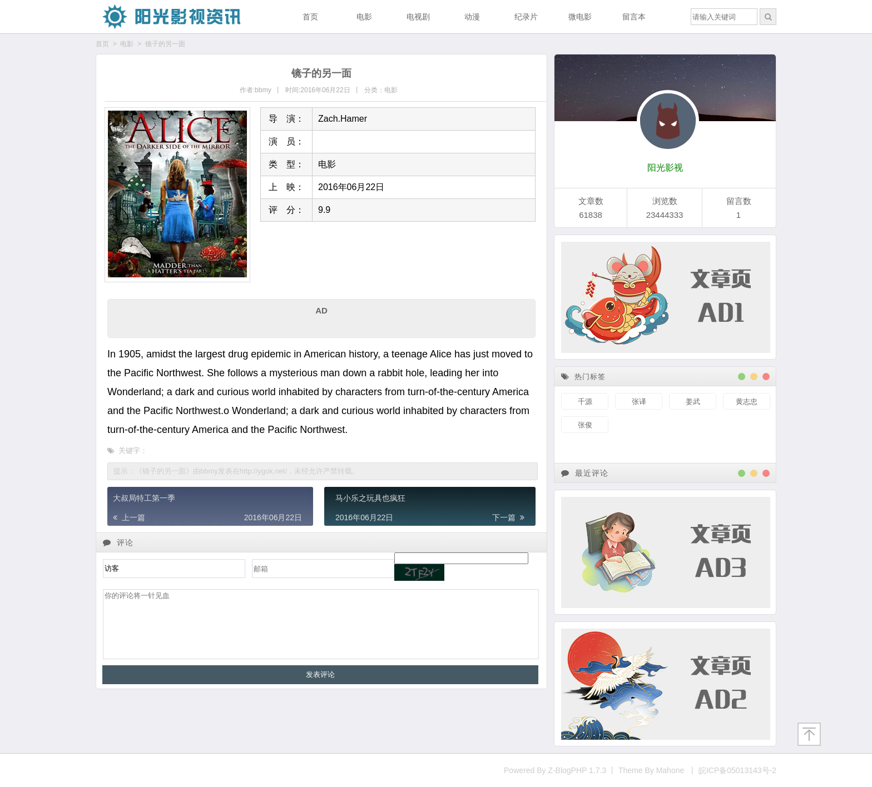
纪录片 (526, 16)
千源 (585, 401)
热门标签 (583, 376)
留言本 (634, 16)
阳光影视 (665, 167)
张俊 (585, 425)
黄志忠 (746, 401)
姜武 (693, 401)
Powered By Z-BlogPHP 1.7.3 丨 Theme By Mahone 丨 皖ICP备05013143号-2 (640, 770)
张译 (639, 401)
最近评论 (584, 473)
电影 (364, 16)
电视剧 (418, 16)
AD (321, 310)
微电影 (580, 16)
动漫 (472, 16)
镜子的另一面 (165, 44)
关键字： (129, 450)
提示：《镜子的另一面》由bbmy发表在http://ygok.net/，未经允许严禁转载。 (236, 471)
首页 (310, 16)
